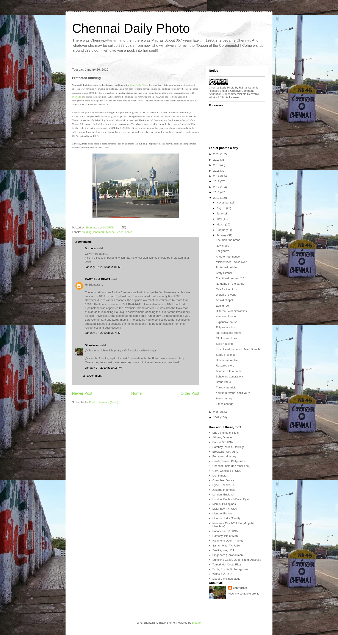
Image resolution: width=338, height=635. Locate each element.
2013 (216, 181)
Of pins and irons (226, 338)
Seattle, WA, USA (223, 550)
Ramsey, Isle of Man (225, 535)
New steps (222, 245)
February (223, 229)
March (221, 224)
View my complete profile (243, 593)
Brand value (223, 381)
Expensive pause (226, 322)
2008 (216, 417)
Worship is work (226, 294)
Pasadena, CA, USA (225, 531)
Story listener (224, 273)
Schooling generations (230, 376)
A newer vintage (226, 316)
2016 (216, 165)
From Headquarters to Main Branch (238, 349)
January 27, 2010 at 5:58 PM (102, 267)
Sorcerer (90, 248)
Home (136, 393)
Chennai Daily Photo (131, 28)
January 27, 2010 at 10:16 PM (103, 367)
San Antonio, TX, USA (226, 545)
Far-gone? (222, 251)
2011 (216, 192)
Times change (224, 403)
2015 (216, 170)
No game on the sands (230, 283)
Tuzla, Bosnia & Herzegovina (230, 569)
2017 (216, 159)
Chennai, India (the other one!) (231, 465)
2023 (216, 154)
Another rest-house (228, 256)
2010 (216, 197)
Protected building (227, 267)
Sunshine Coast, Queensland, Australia (236, 559)
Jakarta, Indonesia (223, 489)
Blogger (197, 622)
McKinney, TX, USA (224, 508)
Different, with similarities (231, 311)
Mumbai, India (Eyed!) (226, 518)
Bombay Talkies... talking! (228, 447)
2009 (216, 412)
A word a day (224, 398)
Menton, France (222, 513)
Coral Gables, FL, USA (226, 470)
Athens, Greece (222, 437)
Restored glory (225, 365)
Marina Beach (114, 232)
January (222, 235)
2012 (216, 187)
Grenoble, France (223, 480)
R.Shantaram (247, 87)
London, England (222, 494)
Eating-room (223, 305)
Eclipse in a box (225, 327)
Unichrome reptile (227, 360)
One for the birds (226, 289)
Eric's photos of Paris (225, 432)
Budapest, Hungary (224, 456)
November (223, 202)
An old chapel (224, 300)
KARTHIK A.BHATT (97, 279)
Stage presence (225, 354)
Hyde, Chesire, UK (224, 485)
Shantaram (92, 345)
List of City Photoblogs (226, 578)
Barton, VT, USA (222, 442)
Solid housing (224, 343)
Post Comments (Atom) (103, 402)
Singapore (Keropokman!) (228, 555)
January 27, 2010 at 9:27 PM (102, 332)
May (220, 218)
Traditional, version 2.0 (230, 278)
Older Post (190, 393)
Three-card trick (225, 387)
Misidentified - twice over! (231, 262)
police (128, 232)
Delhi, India (219, 475)
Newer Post (82, 393)
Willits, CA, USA (222, 574)
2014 (216, 176)
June (220, 213)
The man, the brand (228, 240)
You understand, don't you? (233, 392)
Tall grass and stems (228, 332)
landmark (99, 232)
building (87, 232)
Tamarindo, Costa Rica (226, 564)
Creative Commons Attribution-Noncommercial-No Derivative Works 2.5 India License (234, 94)
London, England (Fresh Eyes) (231, 499)
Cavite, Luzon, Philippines (228, 461)
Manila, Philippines (224, 504)
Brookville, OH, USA (225, 451)
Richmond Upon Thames (227, 540)
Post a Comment (91, 375)
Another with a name (228, 371)
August (221, 208)
